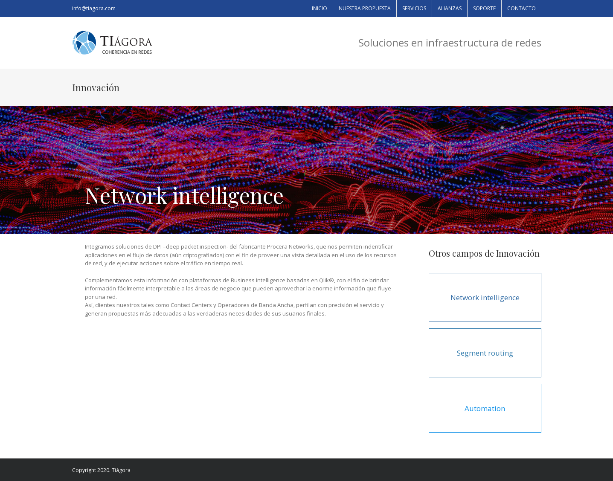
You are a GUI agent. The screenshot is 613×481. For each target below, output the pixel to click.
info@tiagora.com (94, 8)
